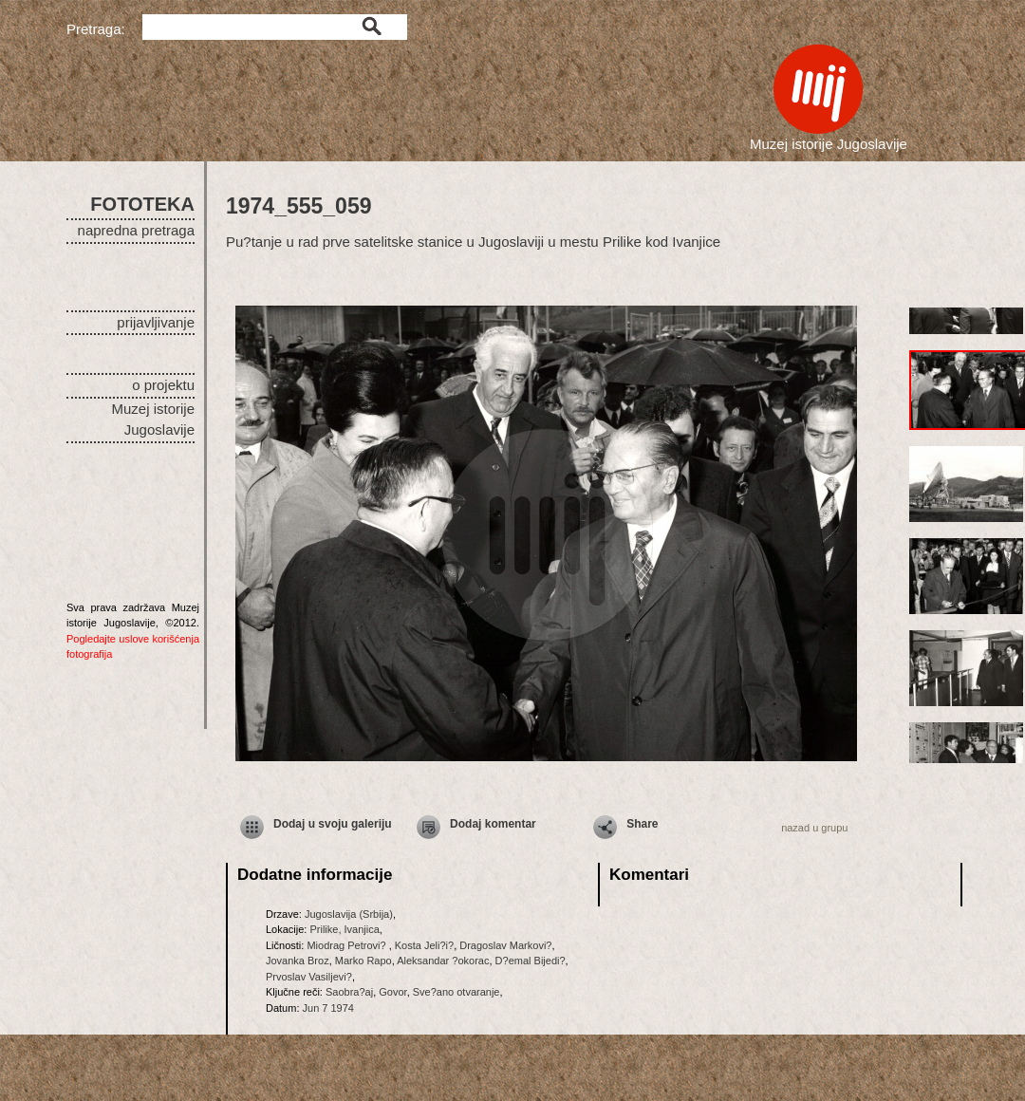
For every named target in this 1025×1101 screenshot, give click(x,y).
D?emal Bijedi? (530, 960)
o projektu (163, 385)
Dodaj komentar (493, 823)
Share (642, 823)
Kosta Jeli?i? (424, 945)
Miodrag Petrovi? (347, 945)
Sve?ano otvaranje (456, 992)
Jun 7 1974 (328, 1008)
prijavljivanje (156, 322)
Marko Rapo (363, 960)
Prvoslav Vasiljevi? (309, 976)
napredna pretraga (136, 230)
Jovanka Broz (297, 960)
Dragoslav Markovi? (505, 945)
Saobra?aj (349, 992)
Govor (392, 992)
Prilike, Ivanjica (344, 929)
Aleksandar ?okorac (443, 960)
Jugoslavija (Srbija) (349, 914)
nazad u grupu (814, 827)
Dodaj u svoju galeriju (332, 823)
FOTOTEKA (142, 204)
